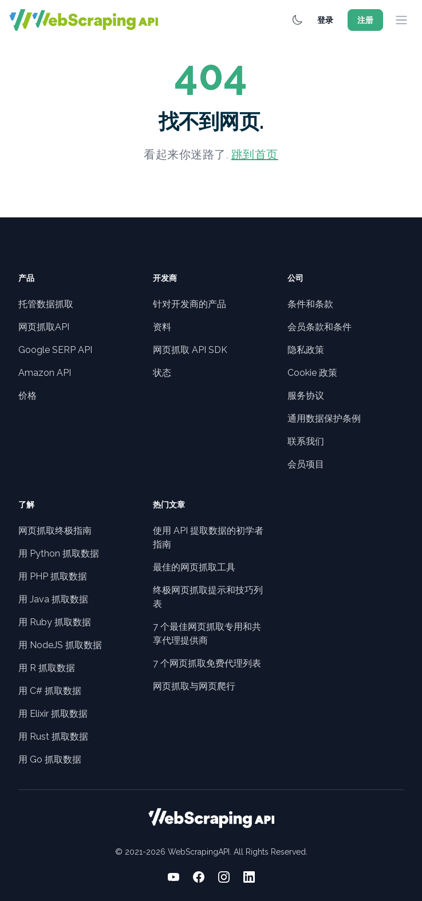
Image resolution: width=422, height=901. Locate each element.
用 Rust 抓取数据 (53, 736)
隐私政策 (305, 349)
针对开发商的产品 (189, 304)
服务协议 (305, 395)
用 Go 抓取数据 (49, 759)
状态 (162, 372)
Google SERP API (55, 349)
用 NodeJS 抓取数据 (60, 645)
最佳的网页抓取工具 (194, 567)
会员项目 (305, 464)
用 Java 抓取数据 (53, 599)
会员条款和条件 (319, 326)
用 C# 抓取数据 (49, 690)
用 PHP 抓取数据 (52, 576)
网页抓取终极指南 (55, 530)
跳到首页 (254, 154)
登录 (325, 20)
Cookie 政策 (312, 372)
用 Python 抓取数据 (58, 553)
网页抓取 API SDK (190, 349)
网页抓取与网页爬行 (194, 686)
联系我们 (305, 441)
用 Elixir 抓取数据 (53, 713)
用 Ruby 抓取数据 (54, 622)
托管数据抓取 (45, 304)
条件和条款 (310, 304)
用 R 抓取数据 (46, 667)
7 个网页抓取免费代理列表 (207, 663)
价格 (27, 395)
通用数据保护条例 (324, 418)
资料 (162, 326)
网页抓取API (43, 326)
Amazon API (44, 372)
